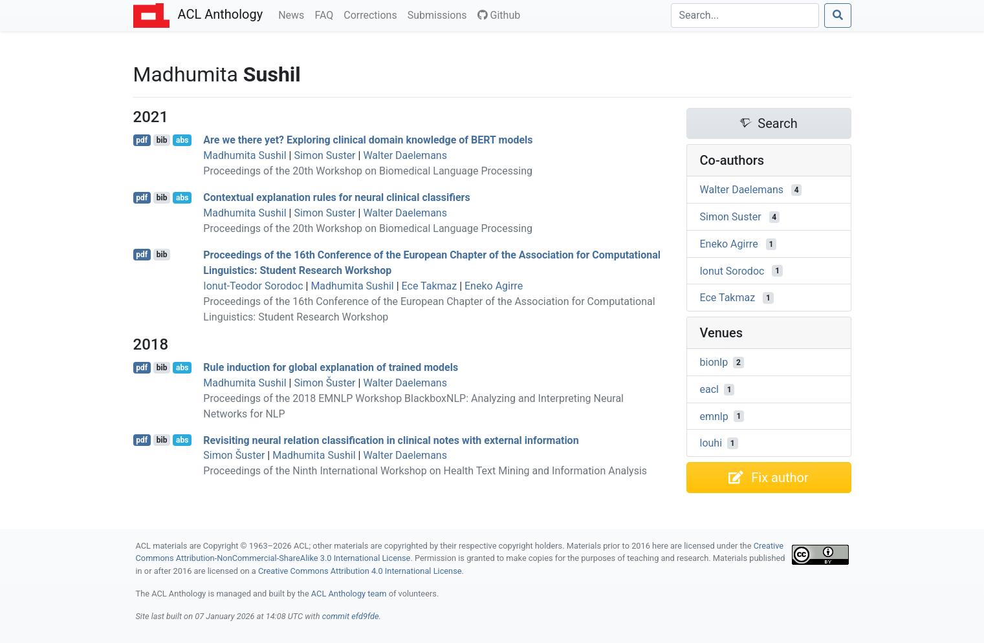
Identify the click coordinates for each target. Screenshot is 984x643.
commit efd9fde (350, 616)
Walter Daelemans (405, 155)
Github (499, 15)
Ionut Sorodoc (732, 270)
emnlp (714, 416)
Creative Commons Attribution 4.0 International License (360, 571)
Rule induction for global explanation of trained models (330, 367)
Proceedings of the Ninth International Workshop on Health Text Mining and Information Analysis (425, 471)
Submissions (440, 14)
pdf (142, 140)
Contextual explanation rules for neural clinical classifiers (336, 197)
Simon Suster (324, 155)
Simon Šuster (324, 383)
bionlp (714, 362)
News (293, 14)
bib (162, 140)
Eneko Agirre (494, 286)
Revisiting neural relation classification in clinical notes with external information (390, 440)
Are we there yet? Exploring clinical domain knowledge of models (367, 140)
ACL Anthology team (349, 593)
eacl (709, 389)
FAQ (326, 14)
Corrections (373, 14)
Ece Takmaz (429, 286)
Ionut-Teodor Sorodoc (253, 286)
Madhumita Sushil (244, 155)
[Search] (745, 15)
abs (182, 140)
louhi (711, 443)
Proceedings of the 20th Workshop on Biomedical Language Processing (367, 171)
